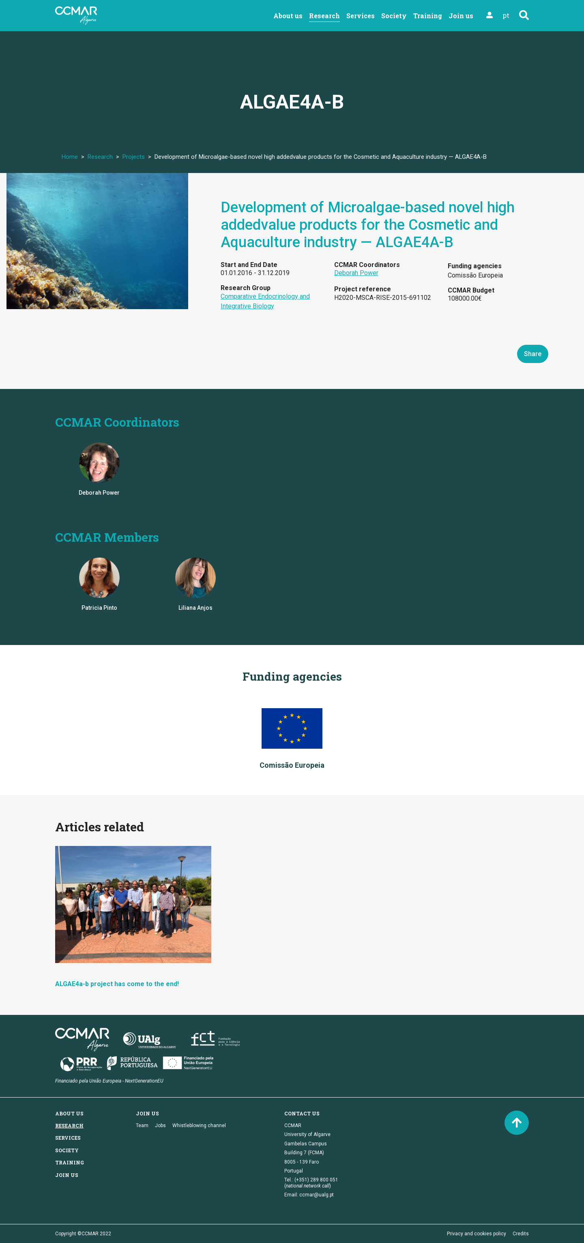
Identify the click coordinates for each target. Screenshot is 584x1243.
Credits (521, 1234)
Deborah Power (356, 273)
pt (505, 15)
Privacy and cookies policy (476, 1234)
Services (360, 15)
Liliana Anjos (195, 607)
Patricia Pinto (99, 607)
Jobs (160, 1125)
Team (142, 1125)
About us (288, 15)
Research (324, 15)
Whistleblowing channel (199, 1125)
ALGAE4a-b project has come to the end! (117, 984)
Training (427, 15)
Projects (133, 156)
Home (70, 156)
